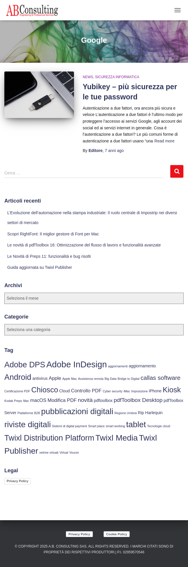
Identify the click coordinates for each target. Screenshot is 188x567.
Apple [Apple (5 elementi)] (55, 378)
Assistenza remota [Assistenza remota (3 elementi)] (91, 378)
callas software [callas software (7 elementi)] (160, 377)
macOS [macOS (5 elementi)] (38, 400)
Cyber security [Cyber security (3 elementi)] (112, 391)
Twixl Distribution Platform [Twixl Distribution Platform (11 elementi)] (49, 438)
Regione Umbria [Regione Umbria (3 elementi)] (125, 413)
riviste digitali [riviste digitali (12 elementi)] (27, 424)
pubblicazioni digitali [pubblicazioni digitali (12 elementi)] (77, 411)
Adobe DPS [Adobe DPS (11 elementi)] (24, 364)
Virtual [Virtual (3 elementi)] (63, 452)
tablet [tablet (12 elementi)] (136, 424)
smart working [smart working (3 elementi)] (115, 426)
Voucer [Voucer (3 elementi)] (74, 452)
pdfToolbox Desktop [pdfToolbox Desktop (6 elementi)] (138, 400)
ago (114, 150)
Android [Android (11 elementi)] (17, 377)
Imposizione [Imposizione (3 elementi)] (139, 391)
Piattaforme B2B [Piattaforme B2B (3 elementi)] (28, 413)
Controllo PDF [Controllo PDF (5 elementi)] (86, 390)
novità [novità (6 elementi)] (85, 400)
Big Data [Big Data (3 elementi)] (111, 378)
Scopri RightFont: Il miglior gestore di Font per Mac (53, 234)
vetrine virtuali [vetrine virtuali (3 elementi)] (49, 452)
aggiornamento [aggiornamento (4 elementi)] (142, 366)
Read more (164, 141)
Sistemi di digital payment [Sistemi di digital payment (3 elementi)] (69, 426)
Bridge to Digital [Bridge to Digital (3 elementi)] (128, 378)
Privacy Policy (17, 481)
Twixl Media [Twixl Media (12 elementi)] (116, 437)
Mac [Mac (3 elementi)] (26, 401)
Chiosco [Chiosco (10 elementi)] (44, 390)
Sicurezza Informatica (117, 77)
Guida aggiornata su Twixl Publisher (39, 267)
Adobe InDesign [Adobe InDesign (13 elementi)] (76, 364)
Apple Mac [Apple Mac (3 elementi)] (69, 378)
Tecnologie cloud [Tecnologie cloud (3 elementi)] (158, 426)
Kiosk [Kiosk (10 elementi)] (172, 390)
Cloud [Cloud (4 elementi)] (64, 391)
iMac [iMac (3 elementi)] (127, 391)
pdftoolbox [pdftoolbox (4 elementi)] (103, 400)
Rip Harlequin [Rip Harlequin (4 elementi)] (150, 412)
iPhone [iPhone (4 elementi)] (155, 391)
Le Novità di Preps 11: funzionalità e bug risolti (49, 256)
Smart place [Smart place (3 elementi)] (96, 426)
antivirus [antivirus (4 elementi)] (40, 378)
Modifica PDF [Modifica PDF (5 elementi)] (62, 400)
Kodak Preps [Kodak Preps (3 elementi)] (13, 401)
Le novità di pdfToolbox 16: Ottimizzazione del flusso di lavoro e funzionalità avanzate (84, 245)
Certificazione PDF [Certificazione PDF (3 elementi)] (17, 391)
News (88, 77)
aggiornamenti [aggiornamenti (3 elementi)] (118, 366)
